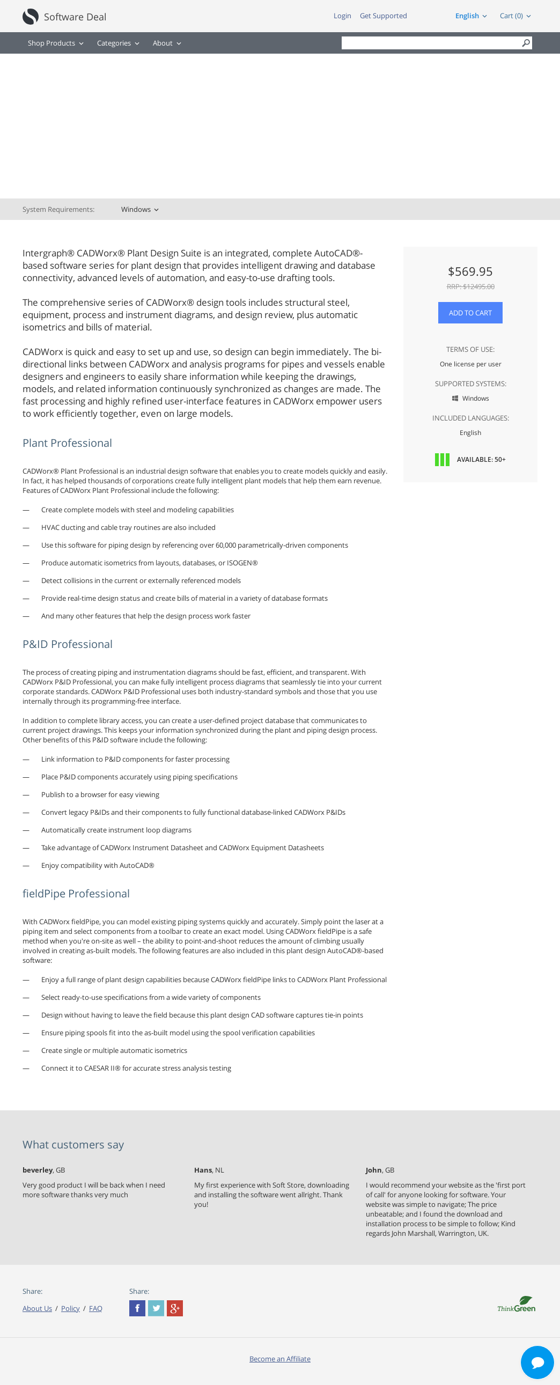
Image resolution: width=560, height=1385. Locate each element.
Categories (114, 43)
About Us (37, 1308)
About (163, 43)
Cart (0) (511, 15)
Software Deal (75, 16)
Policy (70, 1308)
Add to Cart (470, 313)
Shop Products (51, 43)
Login (342, 15)
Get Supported (383, 15)
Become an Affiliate (280, 1359)
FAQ (95, 1308)
